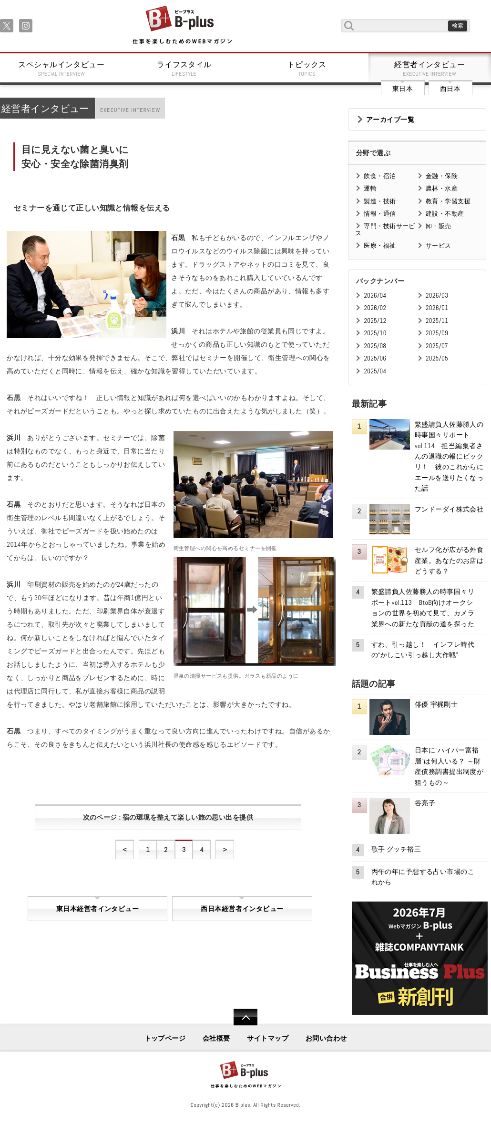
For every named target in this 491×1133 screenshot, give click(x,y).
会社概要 (216, 1038)
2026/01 (437, 308)
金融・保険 (442, 176)
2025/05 (437, 358)
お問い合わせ (326, 1038)
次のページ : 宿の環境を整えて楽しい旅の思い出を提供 (168, 817)
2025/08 (375, 346)
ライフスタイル (184, 69)
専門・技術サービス (385, 229)
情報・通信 (380, 214)
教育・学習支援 (448, 201)
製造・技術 (380, 201)
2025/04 (375, 371)
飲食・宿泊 (380, 176)
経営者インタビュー (429, 69)
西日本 (450, 88)
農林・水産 (442, 188)
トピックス (307, 69)
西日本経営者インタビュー (242, 908)
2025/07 (437, 346)
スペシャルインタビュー (61, 69)
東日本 (402, 88)
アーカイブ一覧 (390, 119)
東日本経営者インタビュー (97, 908)
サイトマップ (267, 1038)
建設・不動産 (445, 214)
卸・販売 (438, 226)
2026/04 (375, 295)
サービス (438, 245)
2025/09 (437, 333)
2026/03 (437, 295)
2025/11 (437, 321)
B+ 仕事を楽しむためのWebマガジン (182, 25)
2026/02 (375, 308)
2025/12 (375, 321)
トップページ (165, 1038)
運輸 (370, 188)
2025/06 (375, 358)
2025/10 (375, 333)
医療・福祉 (380, 245)
